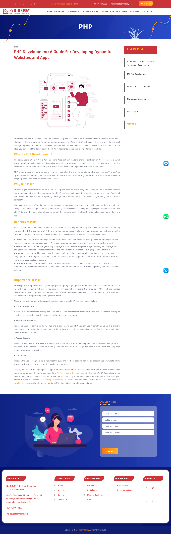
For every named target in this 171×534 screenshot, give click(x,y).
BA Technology (82, 530)
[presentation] (121, 441)
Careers (59, 495)
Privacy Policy (121, 485)
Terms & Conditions (123, 490)
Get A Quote (146, 3)
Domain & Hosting (91, 11)
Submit (110, 451)
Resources (134, 11)
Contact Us (147, 11)
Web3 (124, 11)
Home (49, 11)
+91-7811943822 (99, 3)
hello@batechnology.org (121, 3)
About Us (59, 490)
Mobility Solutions (110, 11)
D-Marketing (73, 11)
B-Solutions (59, 11)
